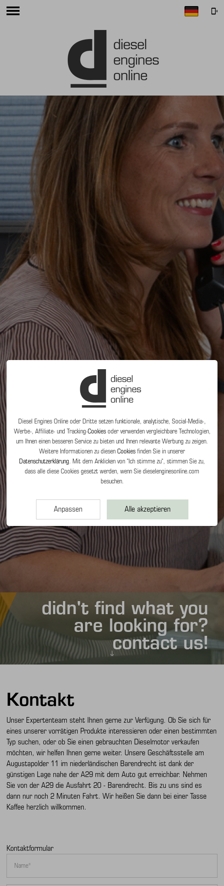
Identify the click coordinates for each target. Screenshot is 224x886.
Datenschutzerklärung (44, 461)
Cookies (97, 431)
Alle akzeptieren (148, 509)
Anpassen (68, 509)
